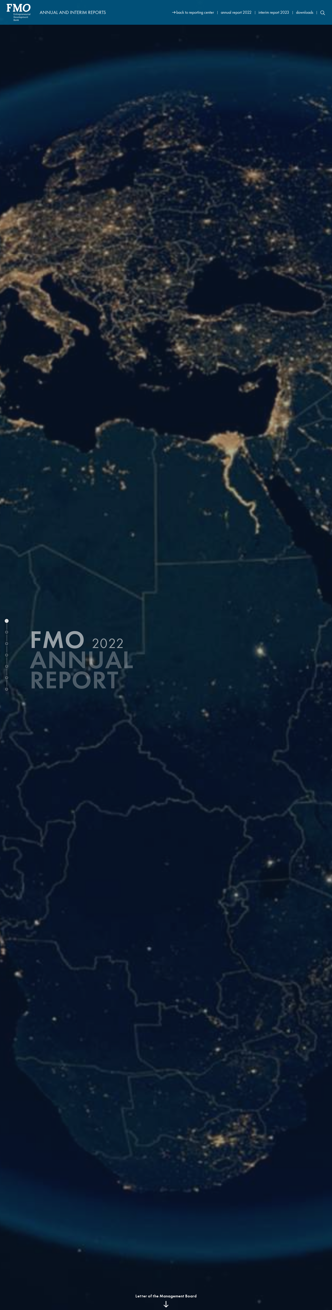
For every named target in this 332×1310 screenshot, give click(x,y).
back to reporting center (195, 12)
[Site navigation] (249, 12)
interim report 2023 (273, 12)
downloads (304, 12)
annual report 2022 (236, 12)
